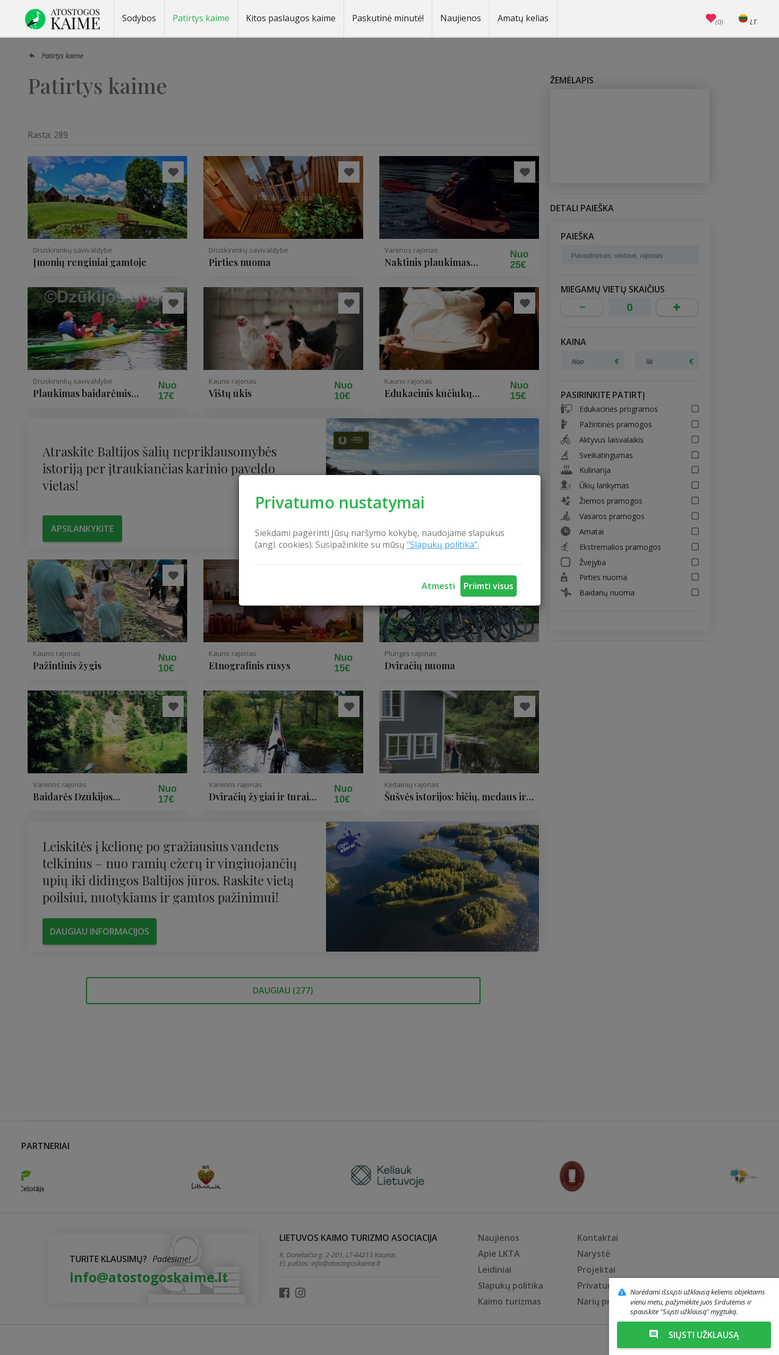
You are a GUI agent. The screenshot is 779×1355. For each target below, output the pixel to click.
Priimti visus (488, 586)
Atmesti (438, 586)
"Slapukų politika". (443, 544)
